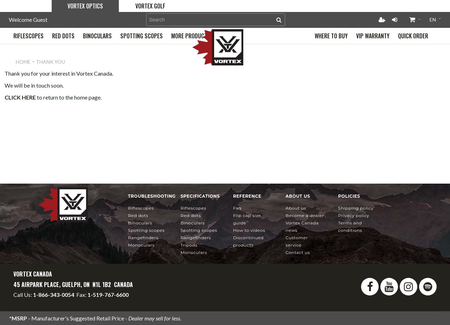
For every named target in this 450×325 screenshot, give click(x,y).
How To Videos (249, 230)
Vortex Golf (150, 6)
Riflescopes (141, 208)
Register (382, 20)
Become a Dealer (304, 215)
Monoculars (141, 245)
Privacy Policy (353, 215)
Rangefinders (143, 237)
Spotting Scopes (146, 230)
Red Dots (138, 215)
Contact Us (297, 252)
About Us (295, 208)
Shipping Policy (356, 208)
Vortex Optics (85, 6)
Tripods (188, 245)
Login (394, 20)
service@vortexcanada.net (106, 301)
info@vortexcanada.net (41, 301)
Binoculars (140, 222)
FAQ (237, 208)
